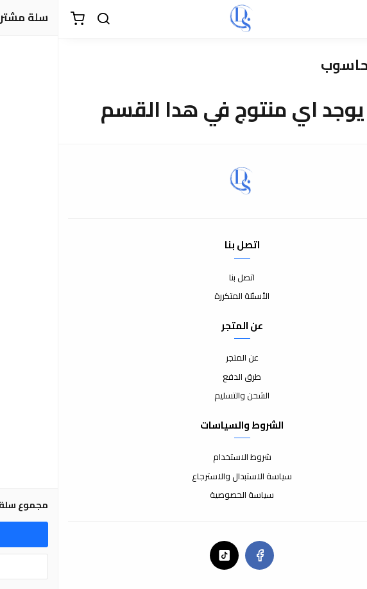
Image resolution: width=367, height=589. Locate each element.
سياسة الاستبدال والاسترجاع (183, 476)
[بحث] (45, 19)
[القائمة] (347, 19)
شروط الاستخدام (184, 457)
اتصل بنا (183, 277)
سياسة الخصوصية (183, 495)
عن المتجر (183, 358)
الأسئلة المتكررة (183, 296)
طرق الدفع (183, 377)
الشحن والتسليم (183, 395)
